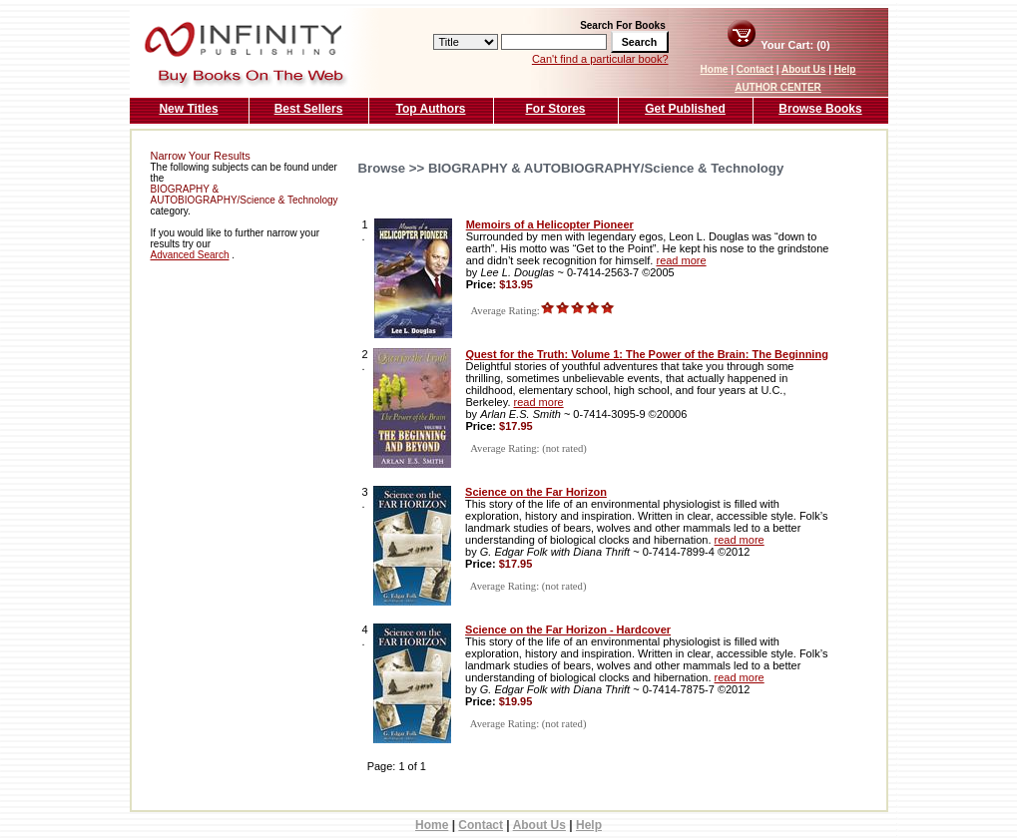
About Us (803, 69)
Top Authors (431, 109)
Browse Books (819, 109)
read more (681, 260)
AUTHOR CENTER (778, 87)
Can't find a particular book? (600, 59)
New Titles (188, 109)
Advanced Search (190, 254)
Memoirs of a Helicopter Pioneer (550, 224)
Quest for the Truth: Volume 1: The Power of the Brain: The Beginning (646, 354)
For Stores (555, 109)
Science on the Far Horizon (536, 492)
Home (715, 69)
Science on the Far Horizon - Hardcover (568, 629)
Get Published (685, 109)
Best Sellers (308, 109)
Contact (755, 69)
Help (845, 69)
